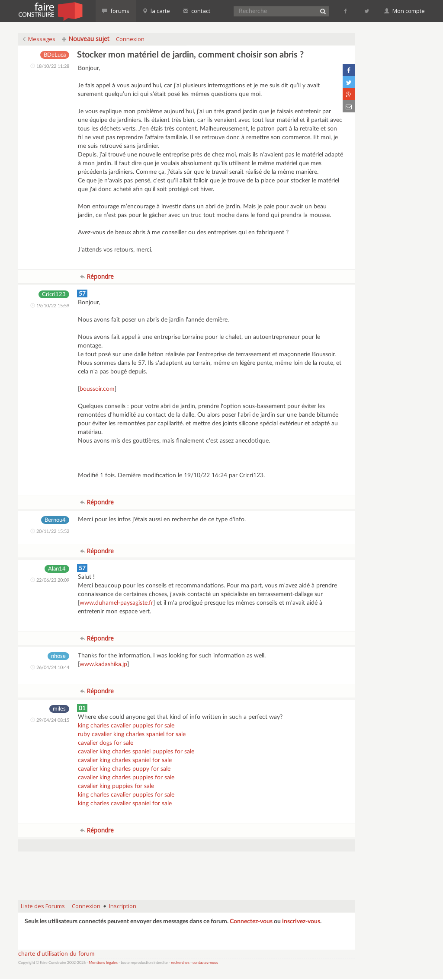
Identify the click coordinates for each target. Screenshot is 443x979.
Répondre (97, 276)
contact (196, 11)
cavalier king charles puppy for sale (124, 769)
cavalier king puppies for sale (116, 786)
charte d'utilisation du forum (56, 954)
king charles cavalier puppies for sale (126, 726)
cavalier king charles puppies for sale (126, 778)
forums (115, 11)
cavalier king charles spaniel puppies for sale (136, 752)
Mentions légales (103, 963)
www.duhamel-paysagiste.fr (116, 603)
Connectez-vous (251, 921)
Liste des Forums (43, 906)
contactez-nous (205, 963)
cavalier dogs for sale (105, 743)
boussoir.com (97, 389)
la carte (156, 11)
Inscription (122, 906)
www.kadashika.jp (103, 664)
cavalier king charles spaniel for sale (125, 760)
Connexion (130, 39)
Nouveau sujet (85, 39)
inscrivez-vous (301, 921)
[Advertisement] (186, 871)
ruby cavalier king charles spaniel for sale (132, 734)
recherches (180, 963)
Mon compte (404, 11)
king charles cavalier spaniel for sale (125, 803)
